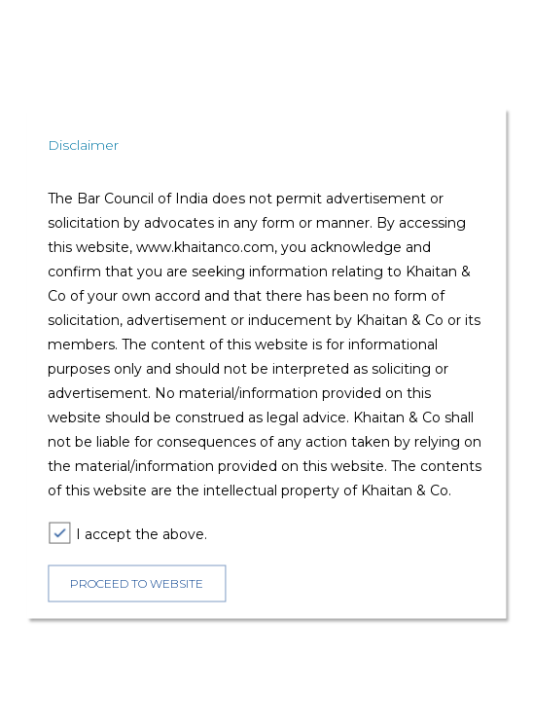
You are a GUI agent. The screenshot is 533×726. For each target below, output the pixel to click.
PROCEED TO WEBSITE (136, 583)
